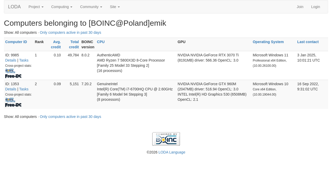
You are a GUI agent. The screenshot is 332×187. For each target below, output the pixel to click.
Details (10, 60)
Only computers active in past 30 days (70, 32)
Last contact (308, 42)
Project (36, 7)
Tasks (24, 60)
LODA (14, 6)
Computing (62, 7)
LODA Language (171, 152)
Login (315, 7)
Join (300, 7)
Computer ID (16, 42)
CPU (101, 42)
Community (91, 7)
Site (115, 7)
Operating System (268, 42)
